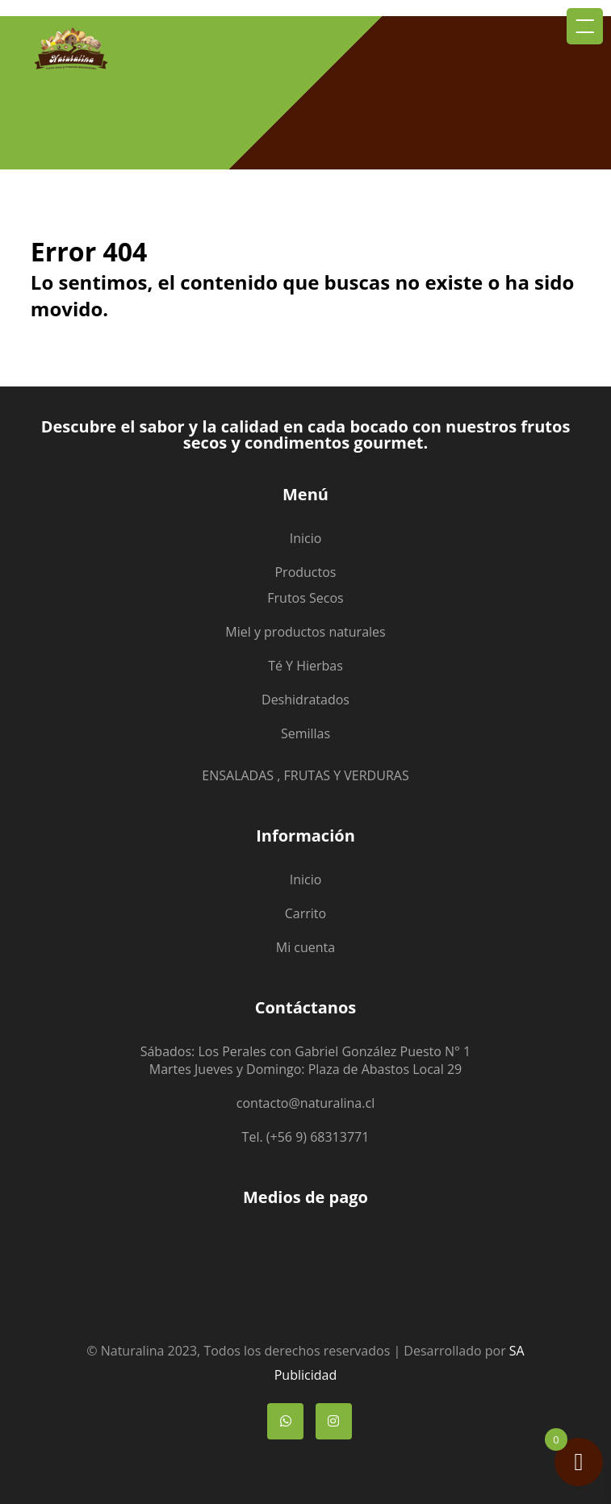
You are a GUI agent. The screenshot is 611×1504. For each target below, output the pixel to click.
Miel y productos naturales (305, 632)
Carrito (305, 913)
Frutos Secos (305, 598)
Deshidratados (305, 699)
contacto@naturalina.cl (305, 1103)
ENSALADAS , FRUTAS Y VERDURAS (305, 775)
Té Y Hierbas (305, 666)
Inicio (306, 538)
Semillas (305, 733)
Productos (305, 572)
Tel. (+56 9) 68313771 (306, 1137)
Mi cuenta (305, 947)
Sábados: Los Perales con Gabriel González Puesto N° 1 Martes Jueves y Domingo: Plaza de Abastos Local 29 (305, 1060)
